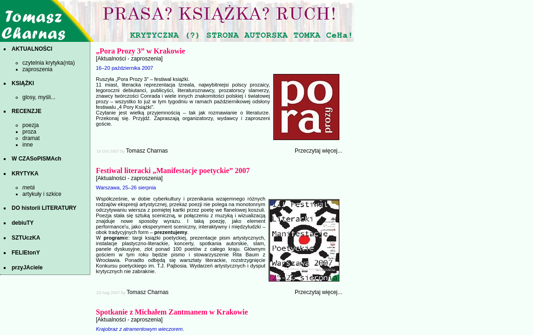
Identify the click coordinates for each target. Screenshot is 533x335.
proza (29, 131)
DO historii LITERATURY (44, 208)
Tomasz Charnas (147, 150)
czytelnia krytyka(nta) (48, 63)
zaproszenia (37, 69)
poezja (30, 125)
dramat (31, 138)
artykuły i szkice (41, 194)
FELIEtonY (26, 252)
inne (27, 144)
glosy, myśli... (38, 97)
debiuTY (23, 223)
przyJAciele (27, 267)
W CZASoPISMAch (36, 158)
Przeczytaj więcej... (318, 150)
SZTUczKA (26, 237)
